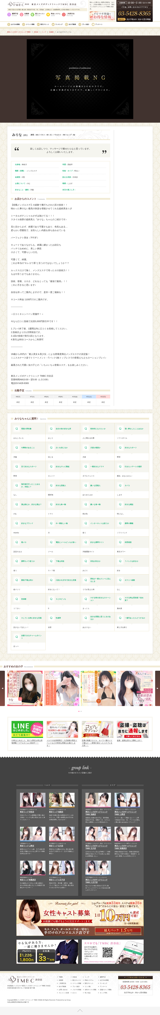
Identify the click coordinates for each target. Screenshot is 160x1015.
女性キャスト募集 (90, 989)
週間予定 (15, 14)
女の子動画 (72, 24)
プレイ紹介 (85, 24)
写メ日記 (88, 993)
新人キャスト (40, 14)
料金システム (55, 14)
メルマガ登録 (76, 989)
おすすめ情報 (15, 24)
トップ (87, 977)
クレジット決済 (64, 993)
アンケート (99, 24)
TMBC (61, 977)
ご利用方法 (70, 14)
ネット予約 (103, 993)
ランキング (59, 24)
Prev (2, 688)
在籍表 (26, 14)
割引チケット (44, 24)
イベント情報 (30, 24)
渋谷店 (74, 977)
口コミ (74, 993)
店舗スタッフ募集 (106, 989)
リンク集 (88, 986)
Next (157, 688)
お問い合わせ (63, 989)
